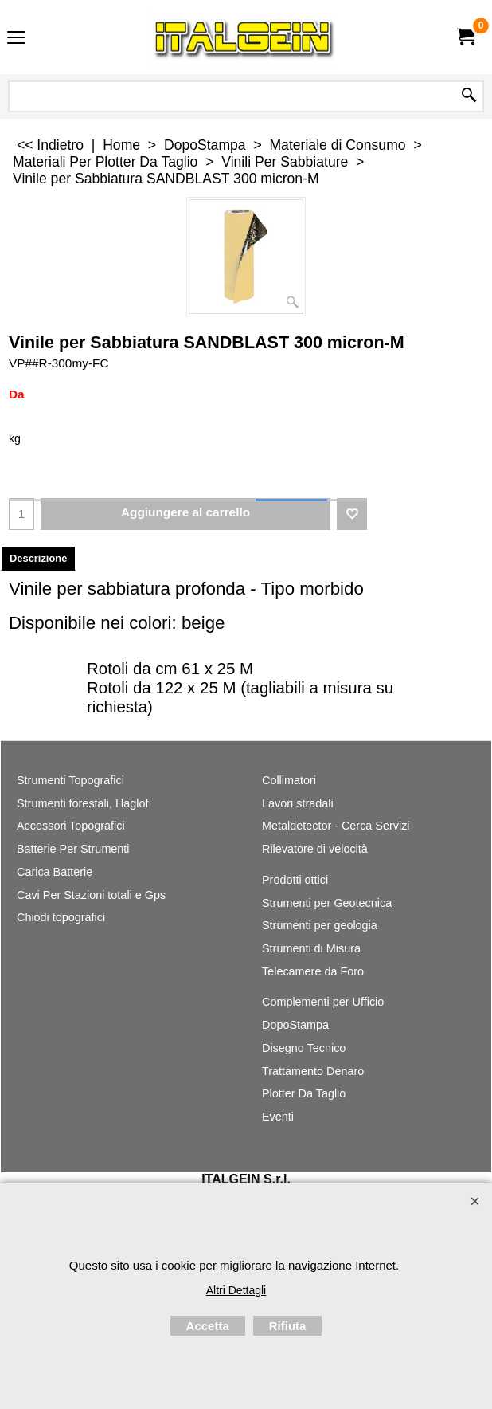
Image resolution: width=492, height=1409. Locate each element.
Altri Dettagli (236, 1290)
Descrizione (38, 558)
